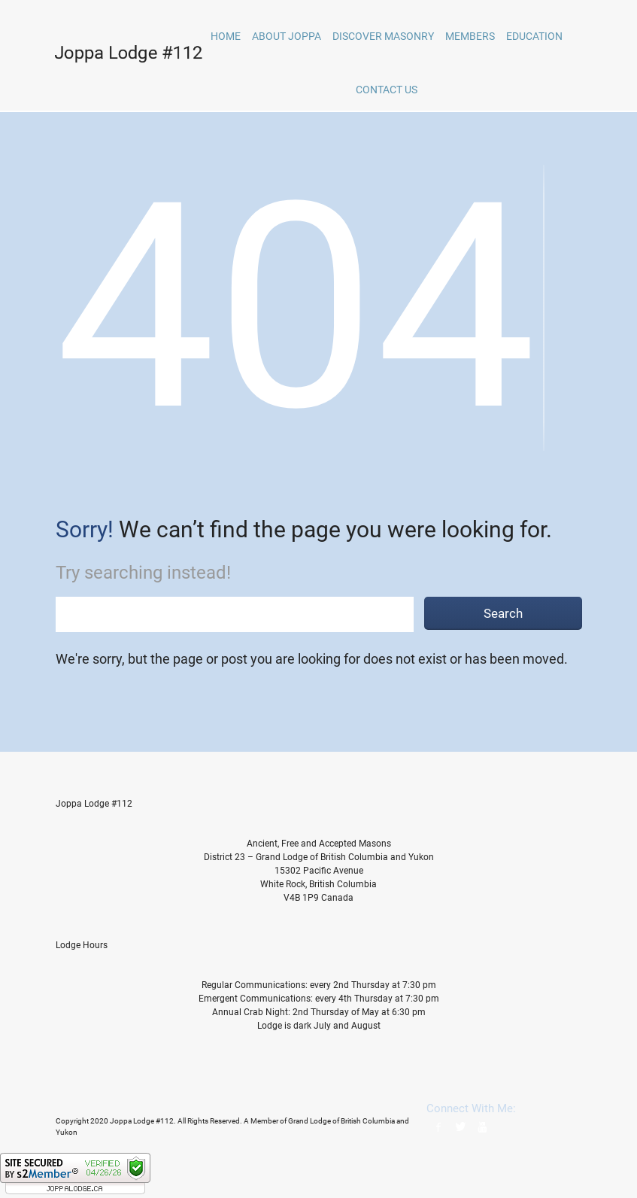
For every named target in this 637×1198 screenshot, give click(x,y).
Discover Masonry (383, 36)
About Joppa (286, 36)
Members (470, 36)
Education (534, 36)
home (226, 36)
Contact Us (386, 90)
